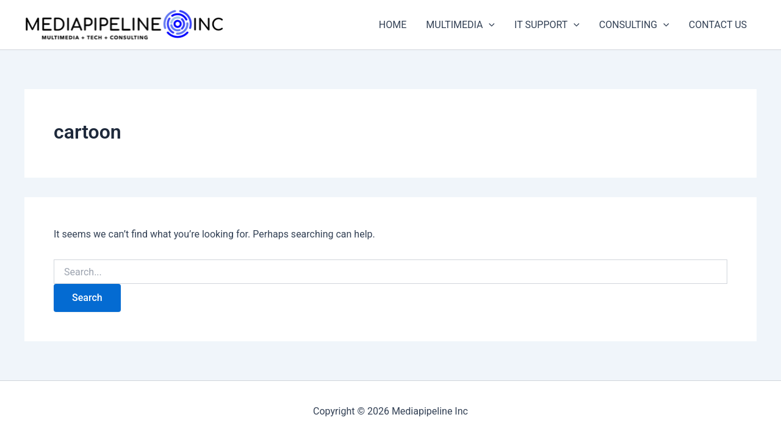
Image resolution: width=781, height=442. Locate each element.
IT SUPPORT (547, 25)
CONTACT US (718, 25)
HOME (392, 25)
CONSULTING (634, 25)
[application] (489, 25)
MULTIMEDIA (460, 25)
